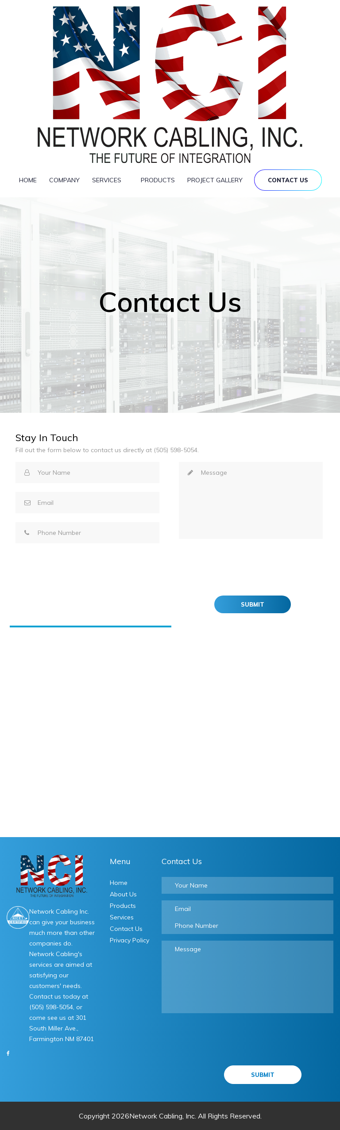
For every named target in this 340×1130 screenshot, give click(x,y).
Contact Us (288, 180)
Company (64, 180)
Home (28, 180)
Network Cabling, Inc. (162, 1115)
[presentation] (246, 565)
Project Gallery (215, 180)
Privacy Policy (129, 940)
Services (110, 178)
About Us (123, 894)
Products (158, 180)
